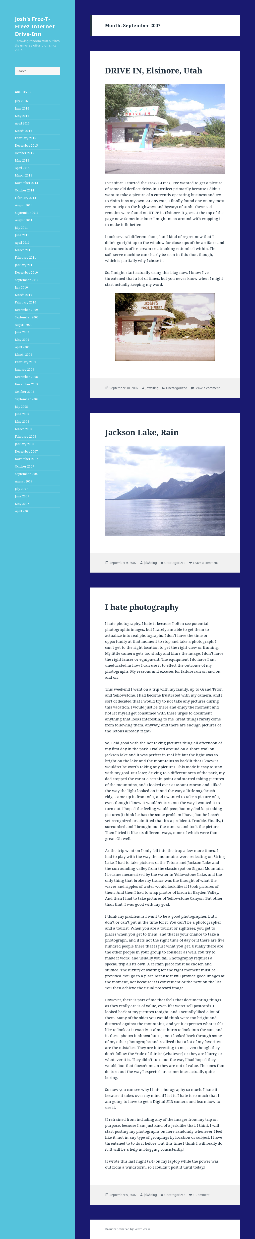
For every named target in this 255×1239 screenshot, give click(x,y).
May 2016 (22, 116)
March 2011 (23, 250)
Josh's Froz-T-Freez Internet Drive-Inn (35, 26)
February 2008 (25, 436)
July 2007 (21, 489)
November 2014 (26, 183)
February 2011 (25, 257)
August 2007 (23, 481)
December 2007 (26, 451)
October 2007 (24, 466)
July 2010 (21, 287)
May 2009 (22, 340)
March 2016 (23, 131)
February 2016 (25, 138)
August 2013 (23, 205)
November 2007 (26, 459)
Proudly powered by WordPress (127, 1229)
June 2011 (22, 235)
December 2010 (26, 272)
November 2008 (26, 384)
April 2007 (22, 511)
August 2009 (23, 325)
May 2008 (22, 421)
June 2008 (22, 414)
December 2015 (26, 145)
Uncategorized (176, 388)
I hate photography (142, 607)
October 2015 (24, 153)
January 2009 (24, 369)
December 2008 (26, 377)
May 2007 (22, 504)
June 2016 (22, 108)
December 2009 (26, 310)
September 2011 (27, 213)
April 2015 (22, 168)
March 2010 (23, 295)
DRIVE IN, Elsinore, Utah (153, 70)
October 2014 (24, 190)
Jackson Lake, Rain (142, 432)
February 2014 (25, 198)
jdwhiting (152, 388)
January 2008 (24, 444)
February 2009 (25, 362)
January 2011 (24, 265)
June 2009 (22, 332)
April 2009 (22, 347)
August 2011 (23, 220)
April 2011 (22, 242)
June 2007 (22, 496)
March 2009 (23, 355)
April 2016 (22, 123)
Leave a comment (207, 388)
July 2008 (21, 407)
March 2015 (23, 175)
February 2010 (25, 302)
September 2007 (27, 474)
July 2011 (21, 228)
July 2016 (21, 101)
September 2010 (27, 280)
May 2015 (22, 160)
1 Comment (201, 1195)
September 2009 (27, 317)
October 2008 (24, 392)
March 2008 (23, 429)
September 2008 (27, 399)
